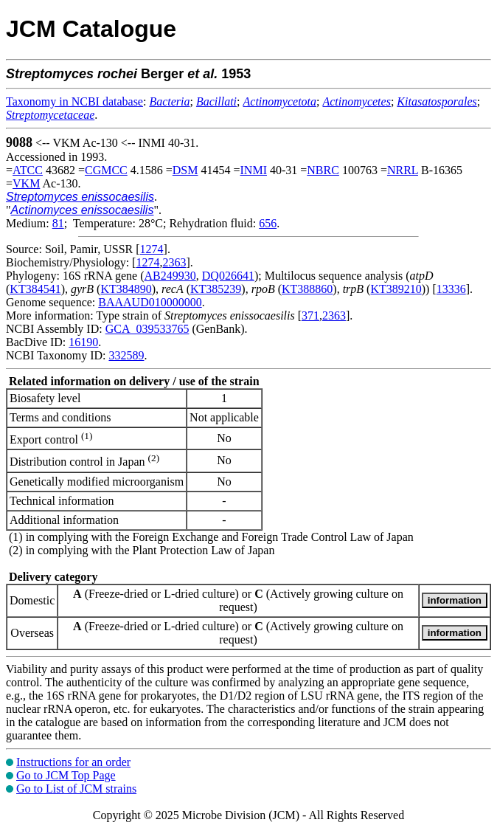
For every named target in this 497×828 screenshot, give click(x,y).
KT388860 (307, 289)
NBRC (323, 170)
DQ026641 (228, 275)
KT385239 (215, 289)
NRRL (402, 170)
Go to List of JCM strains (76, 788)
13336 (451, 289)
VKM (26, 183)
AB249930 (170, 275)
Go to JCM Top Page (66, 775)
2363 (174, 262)
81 (58, 223)
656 (268, 223)
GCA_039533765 (147, 328)
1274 (152, 249)
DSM (185, 170)
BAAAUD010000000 (149, 302)
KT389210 (395, 289)
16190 (83, 342)
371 (310, 315)
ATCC (28, 170)
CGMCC (106, 170)
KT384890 (125, 289)
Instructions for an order (73, 762)
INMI (253, 170)
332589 (126, 355)
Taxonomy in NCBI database (74, 101)
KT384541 (35, 289)
